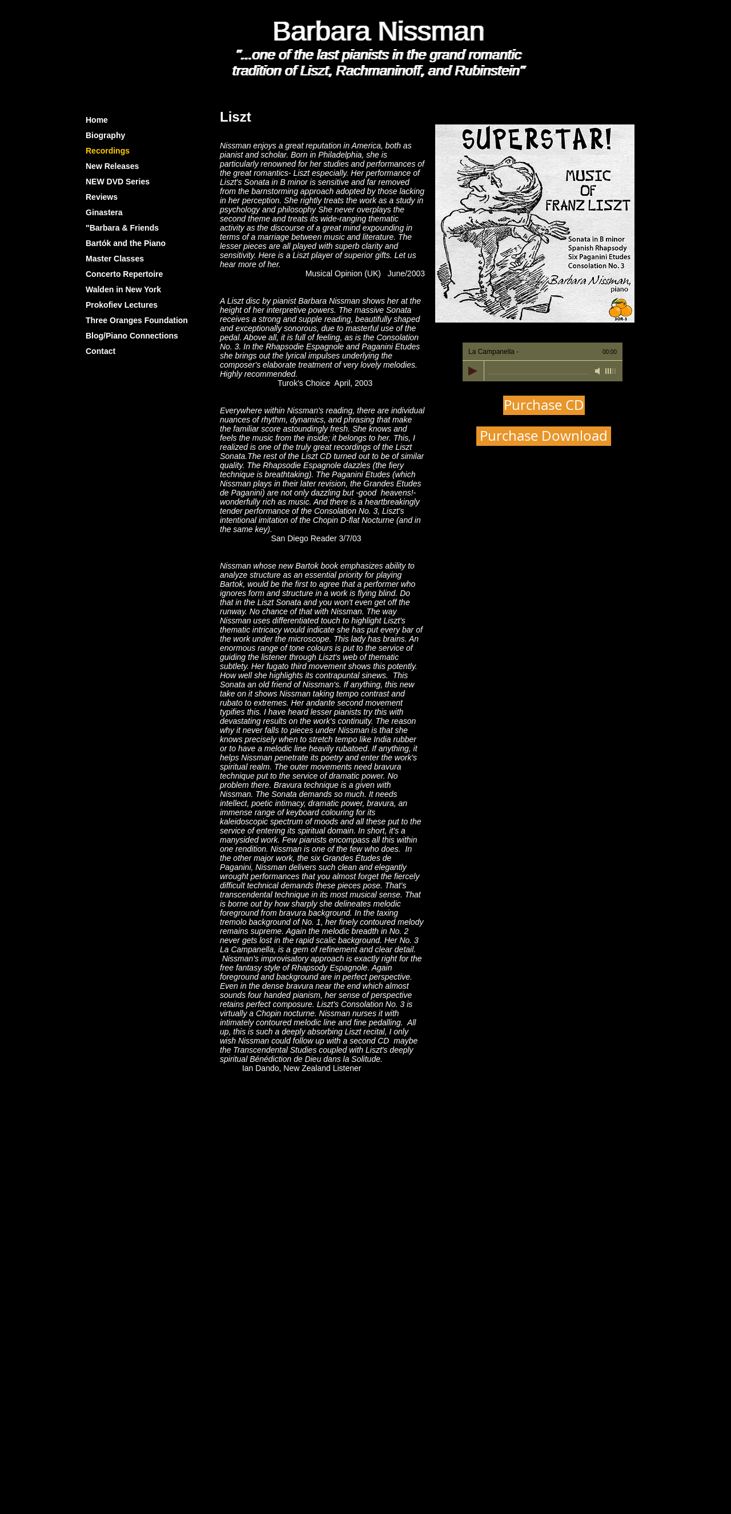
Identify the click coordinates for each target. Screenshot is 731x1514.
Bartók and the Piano (126, 243)
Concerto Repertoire (124, 274)
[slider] (611, 371)
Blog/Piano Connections (132, 335)
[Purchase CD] (544, 405)
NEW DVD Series (118, 181)
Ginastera (104, 212)
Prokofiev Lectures (122, 304)
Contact (100, 351)
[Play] (472, 371)
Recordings (108, 150)
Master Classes (115, 258)
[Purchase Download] (543, 436)
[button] (534, 223)
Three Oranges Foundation (137, 320)
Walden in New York (123, 289)
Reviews (102, 197)
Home (97, 119)
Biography (105, 135)
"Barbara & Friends (122, 227)
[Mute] (598, 371)
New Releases (112, 166)
